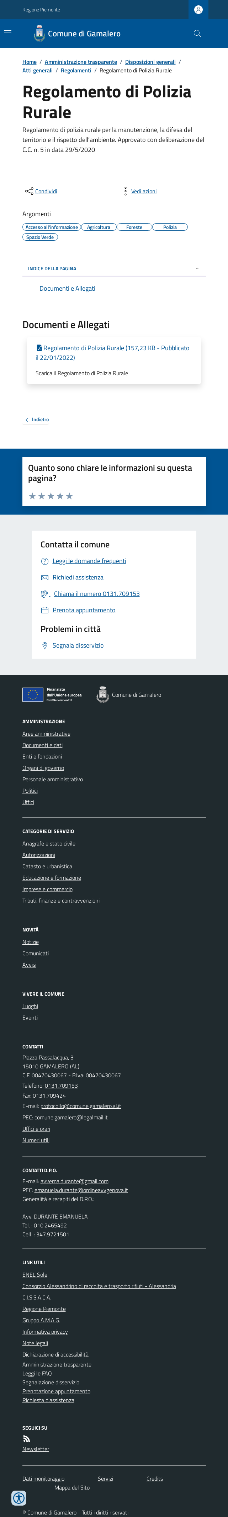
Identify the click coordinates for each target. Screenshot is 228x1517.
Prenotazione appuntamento (56, 1391)
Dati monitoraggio (43, 1478)
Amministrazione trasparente (81, 61)
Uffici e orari (36, 1128)
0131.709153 (61, 1085)
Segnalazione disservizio (50, 1382)
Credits (155, 1478)
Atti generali (37, 70)
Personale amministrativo (52, 779)
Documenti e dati (42, 745)
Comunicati (35, 953)
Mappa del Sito (72, 1487)
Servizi (105, 1478)
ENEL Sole (34, 1274)
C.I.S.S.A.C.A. (36, 1297)
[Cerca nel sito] (194, 33)
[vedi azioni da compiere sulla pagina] (138, 191)
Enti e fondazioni (42, 756)
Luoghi (30, 1006)
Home (29, 61)
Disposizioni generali (150, 61)
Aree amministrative (46, 733)
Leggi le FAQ (37, 1373)
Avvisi (29, 964)
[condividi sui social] (40, 191)
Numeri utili (35, 1140)
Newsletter (35, 1449)
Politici (30, 790)
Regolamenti (76, 70)
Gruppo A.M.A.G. (41, 1320)
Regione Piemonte (41, 9)
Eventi (30, 1017)
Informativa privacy (45, 1331)
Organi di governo (43, 767)
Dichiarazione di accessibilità (55, 1354)
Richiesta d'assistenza (48, 1400)
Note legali (35, 1343)
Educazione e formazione (51, 877)
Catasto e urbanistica (47, 866)
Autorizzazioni (38, 855)
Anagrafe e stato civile (48, 843)
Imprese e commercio (47, 889)
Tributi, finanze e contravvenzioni (61, 900)
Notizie (30, 942)
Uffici (28, 802)
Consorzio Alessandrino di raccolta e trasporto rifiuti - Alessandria (99, 1286)
